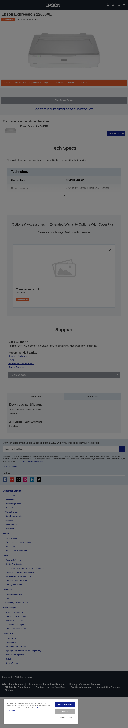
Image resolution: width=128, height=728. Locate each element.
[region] (41, 711)
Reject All (65, 711)
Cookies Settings (65, 717)
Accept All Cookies (65, 704)
